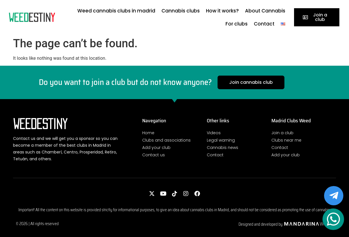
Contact (264, 23)
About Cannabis (265, 10)
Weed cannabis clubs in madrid (116, 10)
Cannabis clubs (180, 10)
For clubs (236, 23)
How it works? (222, 10)
